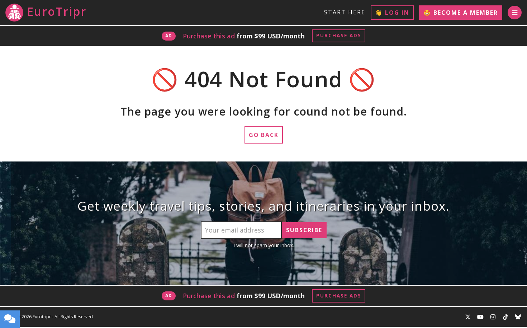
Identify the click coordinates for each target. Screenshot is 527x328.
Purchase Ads (338, 36)
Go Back (263, 136)
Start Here (344, 12)
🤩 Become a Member (460, 13)
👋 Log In (392, 13)
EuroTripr (45, 13)
